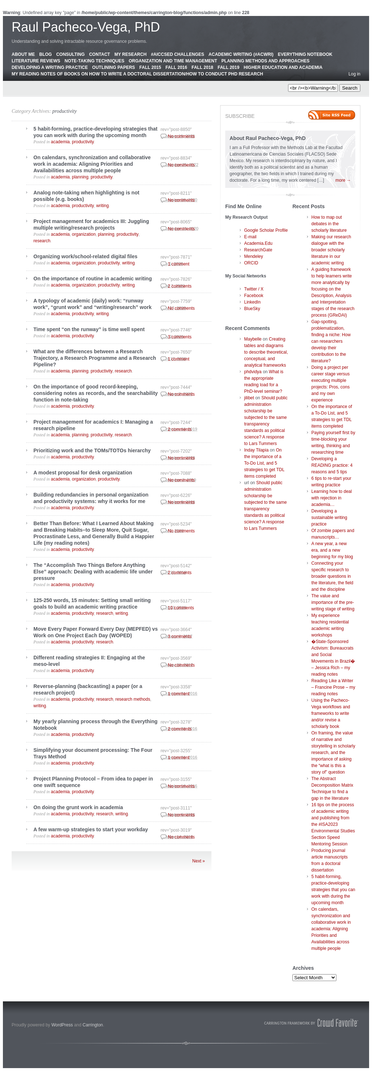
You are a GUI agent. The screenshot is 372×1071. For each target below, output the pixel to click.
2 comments (179, 286)
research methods (132, 699)
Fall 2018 (202, 67)
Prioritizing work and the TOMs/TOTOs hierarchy (92, 450)
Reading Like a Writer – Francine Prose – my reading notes (333, 687)
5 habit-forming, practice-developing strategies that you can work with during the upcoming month (333, 889)
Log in (354, 74)
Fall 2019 (228, 67)
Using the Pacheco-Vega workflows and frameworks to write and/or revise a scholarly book (330, 713)
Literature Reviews (36, 60)
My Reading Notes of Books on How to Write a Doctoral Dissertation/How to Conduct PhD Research (137, 74)
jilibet (249, 397)
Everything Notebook (305, 54)
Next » (198, 861)
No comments (181, 136)
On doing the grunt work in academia (78, 807)
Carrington (92, 1024)
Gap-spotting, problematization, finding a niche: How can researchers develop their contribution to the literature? (331, 341)
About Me (23, 54)
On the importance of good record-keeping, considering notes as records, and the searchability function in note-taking (95, 393)
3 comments (179, 336)
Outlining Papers (113, 67)
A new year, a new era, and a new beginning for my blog (332, 550)
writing (102, 205)
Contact (99, 54)
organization (84, 234)
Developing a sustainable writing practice (329, 517)
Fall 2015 (150, 67)
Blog (45, 54)
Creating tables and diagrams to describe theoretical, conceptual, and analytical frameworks (266, 352)
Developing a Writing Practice (50, 67)
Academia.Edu (258, 243)
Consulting (70, 54)
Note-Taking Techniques (94, 60)
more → (343, 180)
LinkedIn (252, 302)
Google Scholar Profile (266, 230)
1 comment (178, 264)
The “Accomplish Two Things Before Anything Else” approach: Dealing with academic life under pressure (93, 571)
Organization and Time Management (173, 60)
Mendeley (253, 256)
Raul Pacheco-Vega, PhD (86, 27)
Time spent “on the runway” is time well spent (89, 329)
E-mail (250, 236)
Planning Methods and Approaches (266, 60)
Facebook (253, 295)
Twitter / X (253, 289)
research (41, 240)
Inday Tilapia (256, 450)
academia (60, 141)
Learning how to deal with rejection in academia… (331, 498)
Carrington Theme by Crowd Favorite (311, 1022)
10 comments (181, 607)
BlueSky (252, 308)
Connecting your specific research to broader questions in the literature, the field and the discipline (332, 576)
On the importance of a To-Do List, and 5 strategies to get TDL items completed (264, 463)
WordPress (62, 1024)
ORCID (251, 262)
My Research (130, 54)
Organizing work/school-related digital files (85, 256)
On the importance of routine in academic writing (92, 278)
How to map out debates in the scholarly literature (329, 224)
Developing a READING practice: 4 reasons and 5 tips (331, 465)
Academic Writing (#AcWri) (241, 54)
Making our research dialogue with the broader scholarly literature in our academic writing (331, 249)
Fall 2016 (176, 67)
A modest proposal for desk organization (82, 472)
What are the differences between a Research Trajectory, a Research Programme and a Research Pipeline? (94, 358)
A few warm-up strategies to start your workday (90, 829)
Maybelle (253, 339)
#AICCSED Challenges (177, 54)
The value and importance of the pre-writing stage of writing (333, 602)
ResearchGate (258, 249)
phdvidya (253, 371)
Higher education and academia (283, 67)
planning (80, 177)
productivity (64, 111)
